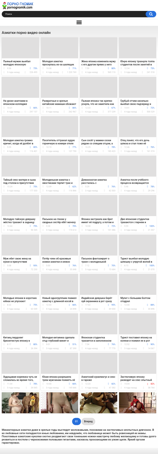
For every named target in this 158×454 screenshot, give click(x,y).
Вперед (88, 421)
